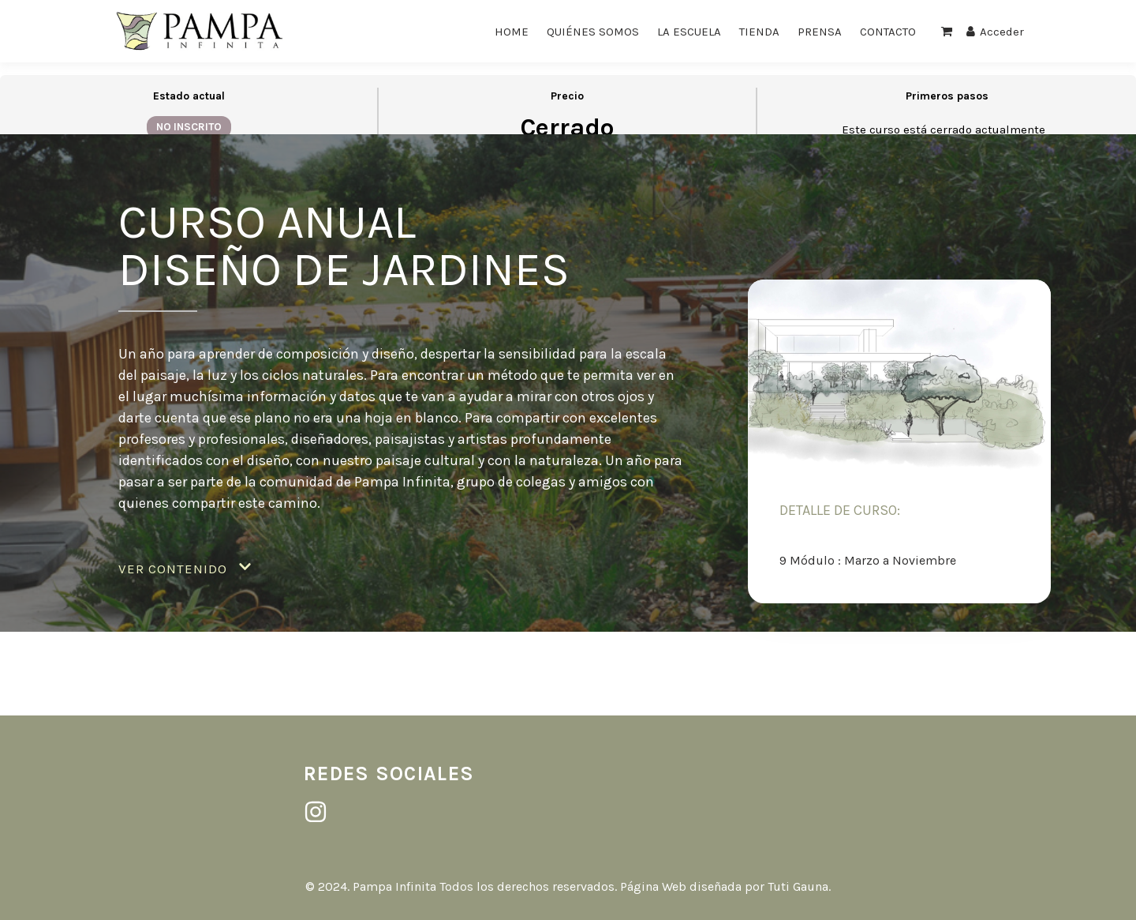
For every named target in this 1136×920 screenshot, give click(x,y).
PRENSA (820, 31)
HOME (512, 31)
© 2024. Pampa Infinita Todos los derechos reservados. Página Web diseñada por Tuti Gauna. (568, 886)
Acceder (995, 31)
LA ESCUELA (689, 31)
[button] (185, 569)
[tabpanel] (568, 389)
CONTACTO (888, 31)
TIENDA (759, 31)
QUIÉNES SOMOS (593, 31)
